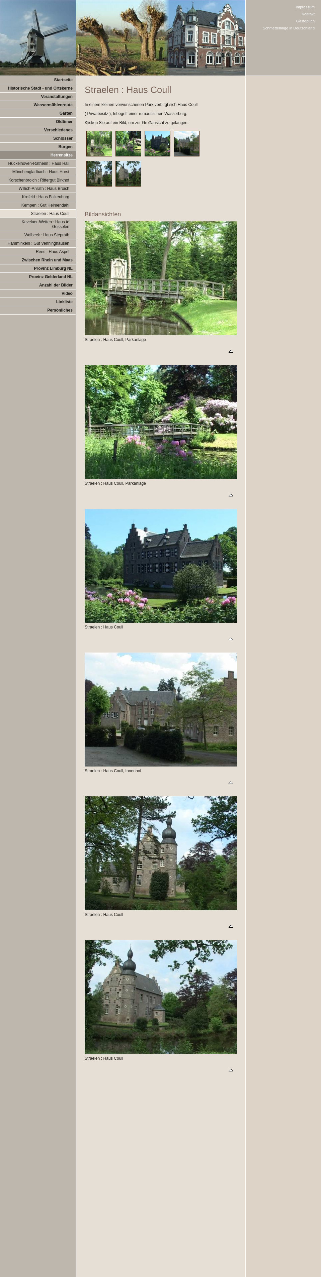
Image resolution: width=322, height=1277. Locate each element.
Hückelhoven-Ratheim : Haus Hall (38, 163)
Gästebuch (305, 21)
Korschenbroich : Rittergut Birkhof (38, 180)
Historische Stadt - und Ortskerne (40, 88)
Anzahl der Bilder (56, 285)
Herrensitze (62, 155)
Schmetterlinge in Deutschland (289, 28)
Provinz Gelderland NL (51, 276)
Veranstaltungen (57, 96)
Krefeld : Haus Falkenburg (45, 197)
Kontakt (308, 14)
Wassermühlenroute (53, 105)
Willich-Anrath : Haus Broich (44, 188)
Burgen (65, 146)
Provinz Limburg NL (53, 268)
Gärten (66, 113)
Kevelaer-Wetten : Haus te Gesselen (45, 224)
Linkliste (64, 302)
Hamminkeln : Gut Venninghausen (38, 243)
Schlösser (63, 138)
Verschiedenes (58, 130)
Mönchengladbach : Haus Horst (40, 171)
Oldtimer (64, 121)
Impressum (305, 7)
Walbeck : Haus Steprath (46, 235)
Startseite (63, 80)
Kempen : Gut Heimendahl (45, 205)
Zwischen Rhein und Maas (47, 260)
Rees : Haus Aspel (52, 251)
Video (67, 293)
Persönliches (60, 310)
